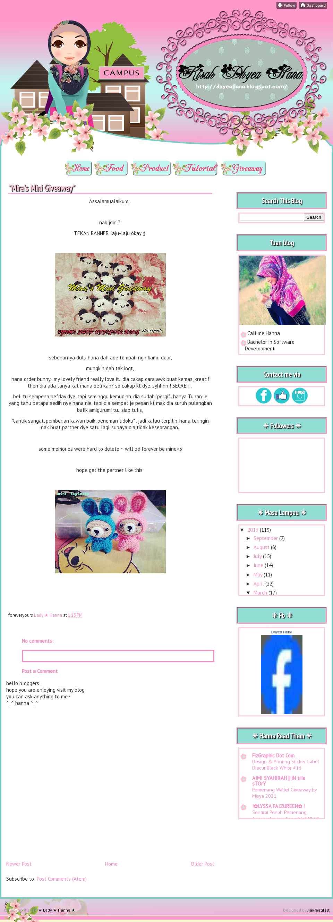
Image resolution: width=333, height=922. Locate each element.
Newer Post (19, 864)
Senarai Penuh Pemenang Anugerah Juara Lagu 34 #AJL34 (285, 815)
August (262, 547)
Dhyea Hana (281, 632)
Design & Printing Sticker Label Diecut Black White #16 (285, 764)
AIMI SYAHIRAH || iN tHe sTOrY (278, 781)
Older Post (202, 864)
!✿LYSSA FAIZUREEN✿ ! (278, 806)
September (266, 538)
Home (111, 864)
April (259, 583)
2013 (253, 529)
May (259, 574)
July (258, 556)
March (261, 592)
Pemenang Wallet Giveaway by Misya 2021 (284, 792)
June (259, 565)
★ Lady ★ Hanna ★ (55, 19)
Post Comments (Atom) (62, 878)
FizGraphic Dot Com (273, 755)
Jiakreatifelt (319, 910)
